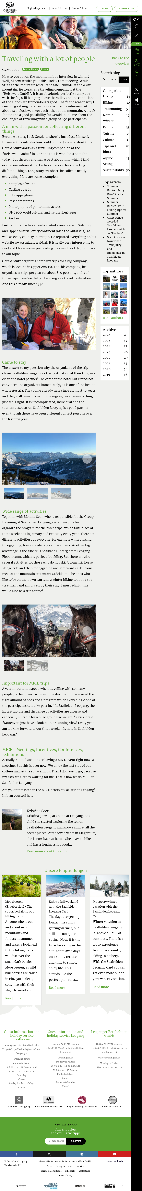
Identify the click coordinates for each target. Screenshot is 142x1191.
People (44, 69)
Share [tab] (136, 102)
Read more (13, 998)
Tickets (104, 8)
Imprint (80, 1166)
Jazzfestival (84, 1171)
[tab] (136, 19)
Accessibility (65, 1176)
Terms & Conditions (51, 1171)
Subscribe (76, 1141)
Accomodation (126, 8)
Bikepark (69, 1171)
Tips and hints (30, 69)
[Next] (87, 459)
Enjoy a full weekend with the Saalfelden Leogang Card (63, 907)
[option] (49, 459)
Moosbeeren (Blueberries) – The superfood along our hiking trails (19, 909)
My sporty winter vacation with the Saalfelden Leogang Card (106, 909)
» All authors (113, 318)
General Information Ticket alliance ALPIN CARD (65, 1162)
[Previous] (11, 459)
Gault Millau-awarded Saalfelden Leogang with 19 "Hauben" (116, 226)
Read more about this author (48, 851)
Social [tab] (136, 91)
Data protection (64, 1166)
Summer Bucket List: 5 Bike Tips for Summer (115, 193)
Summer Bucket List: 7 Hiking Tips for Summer (116, 208)
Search (124, 79)
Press (49, 1166)
